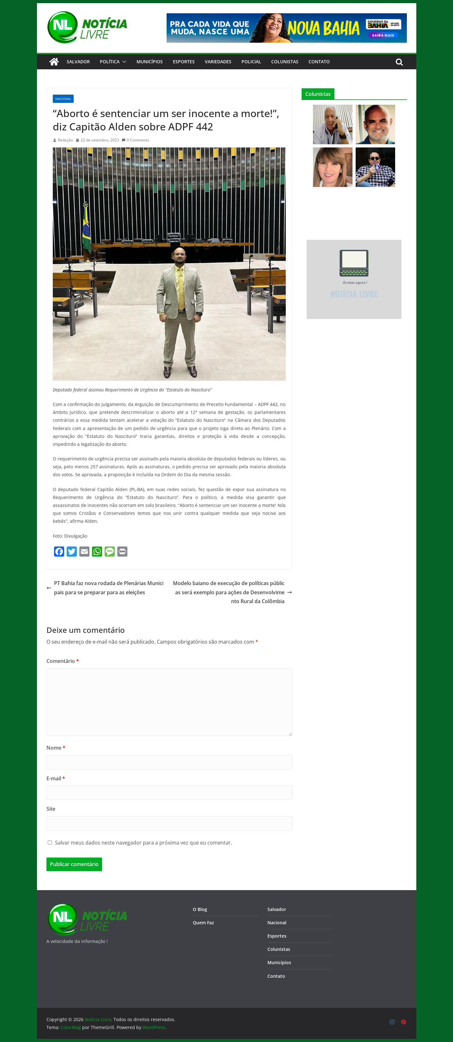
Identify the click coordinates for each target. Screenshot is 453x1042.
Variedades (218, 62)
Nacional (63, 99)
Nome (55, 747)
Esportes (184, 62)
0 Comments (135, 140)
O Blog (200, 909)
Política (109, 62)
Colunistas (284, 62)
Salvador (78, 62)
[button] (122, 61)
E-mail (55, 778)
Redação (65, 140)
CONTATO (319, 62)
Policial (251, 62)
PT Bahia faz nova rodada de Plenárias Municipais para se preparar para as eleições (104, 588)
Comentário (62, 661)
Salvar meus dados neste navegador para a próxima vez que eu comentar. (143, 842)
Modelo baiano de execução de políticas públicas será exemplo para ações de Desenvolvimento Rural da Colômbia (232, 592)
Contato (276, 976)
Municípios (150, 62)
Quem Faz (203, 923)
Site (50, 808)
